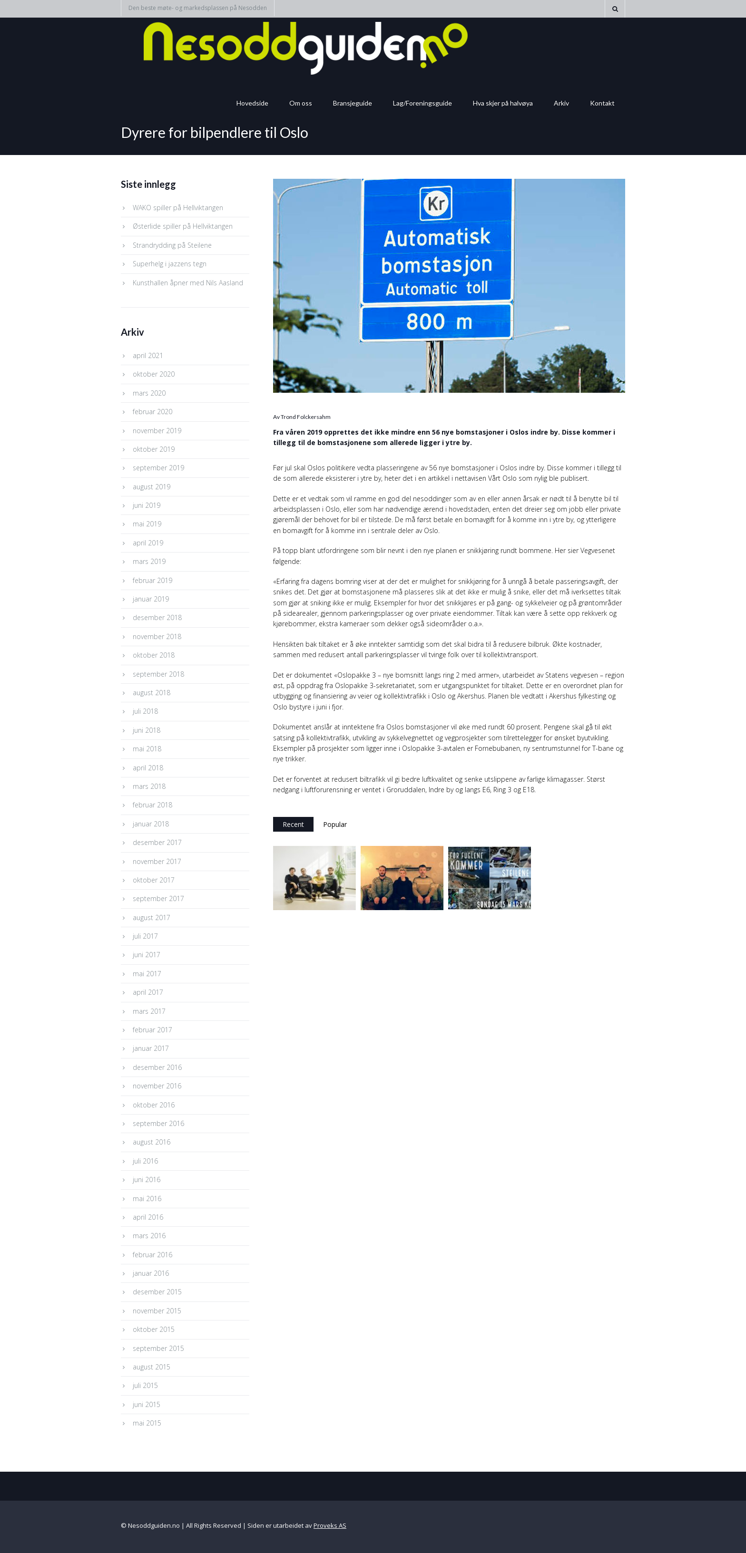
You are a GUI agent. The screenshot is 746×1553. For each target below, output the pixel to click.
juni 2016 (146, 1179)
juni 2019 (146, 505)
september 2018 (158, 674)
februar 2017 (152, 1029)
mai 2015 (147, 1422)
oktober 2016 (154, 1104)
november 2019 (157, 430)
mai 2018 (147, 748)
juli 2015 (145, 1385)
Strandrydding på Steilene (172, 245)
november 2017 (157, 861)
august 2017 (151, 917)
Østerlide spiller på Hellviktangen (183, 226)
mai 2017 (147, 973)
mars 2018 (149, 786)
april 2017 (148, 992)
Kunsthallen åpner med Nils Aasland (188, 282)
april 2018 (148, 767)
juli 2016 (145, 1160)
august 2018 (151, 692)
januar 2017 (151, 1048)
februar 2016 (152, 1254)
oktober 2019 (154, 449)
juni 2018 (146, 730)
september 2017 (158, 898)
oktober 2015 (154, 1329)
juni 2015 (146, 1404)
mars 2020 (149, 393)
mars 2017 (149, 1011)
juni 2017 (146, 954)
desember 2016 (157, 1067)
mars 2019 (149, 561)
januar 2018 (151, 823)
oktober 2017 (154, 879)
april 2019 (148, 542)
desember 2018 (157, 617)
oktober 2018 (154, 655)
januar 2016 (151, 1273)
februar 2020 (152, 411)
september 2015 (158, 1348)
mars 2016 (149, 1235)
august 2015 (151, 1366)
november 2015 (157, 1310)
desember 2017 (157, 842)
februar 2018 (152, 804)
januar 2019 (151, 598)
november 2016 (157, 1085)
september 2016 (158, 1123)
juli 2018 (145, 711)
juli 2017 (145, 936)
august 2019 (151, 486)
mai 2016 (147, 1198)
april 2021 (148, 355)
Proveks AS (330, 1525)
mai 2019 (147, 523)
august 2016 (151, 1141)
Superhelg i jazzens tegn (169, 263)
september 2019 (158, 467)
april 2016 (148, 1217)
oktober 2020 (154, 374)
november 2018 (157, 636)
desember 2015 (157, 1291)
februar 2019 (152, 580)
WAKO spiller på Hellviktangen (178, 207)
